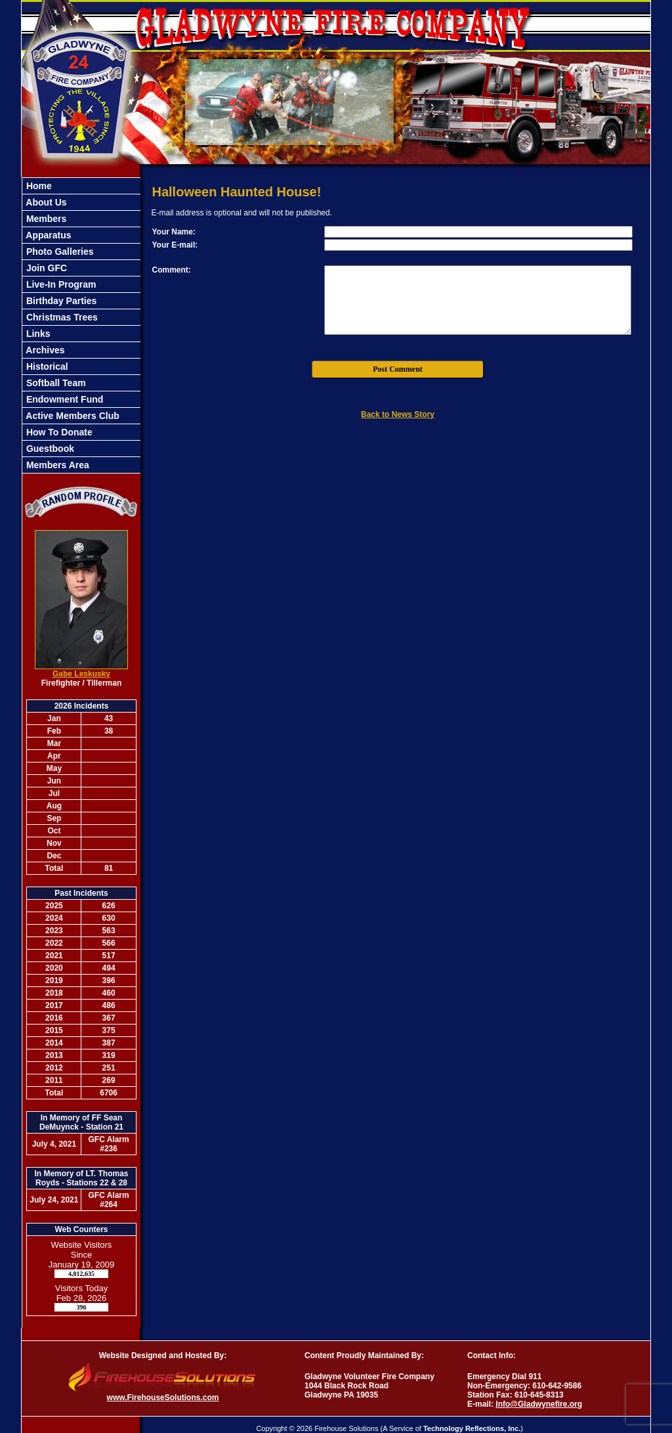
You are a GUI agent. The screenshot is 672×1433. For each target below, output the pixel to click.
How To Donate (58, 432)
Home (38, 186)
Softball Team (55, 383)
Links (37, 333)
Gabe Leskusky (81, 673)
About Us (45, 202)
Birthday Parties (60, 301)
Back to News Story (397, 414)
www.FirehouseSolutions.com (163, 1397)
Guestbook (49, 448)
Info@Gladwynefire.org (538, 1404)
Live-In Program (60, 284)
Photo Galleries (59, 251)
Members (45, 218)
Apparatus (48, 235)
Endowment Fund (63, 399)
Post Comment (398, 369)
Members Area (56, 465)
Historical (46, 366)
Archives (44, 350)
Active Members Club (71, 415)
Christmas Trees (61, 317)
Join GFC (45, 268)
